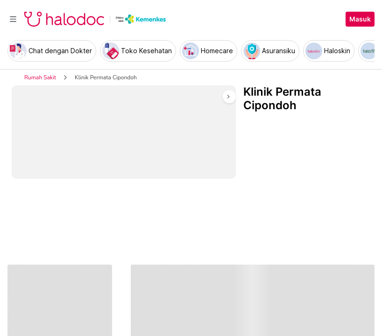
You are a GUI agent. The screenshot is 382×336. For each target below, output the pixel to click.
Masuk (360, 19)
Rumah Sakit (40, 77)
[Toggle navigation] (13, 19)
